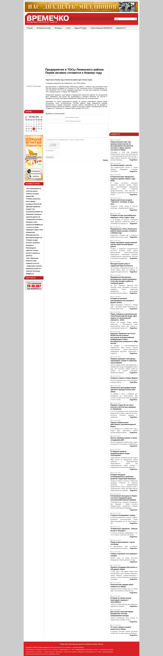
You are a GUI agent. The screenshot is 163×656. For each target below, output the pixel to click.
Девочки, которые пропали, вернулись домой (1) (33, 253)
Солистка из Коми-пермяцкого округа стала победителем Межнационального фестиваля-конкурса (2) (34, 232)
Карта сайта (68, 644)
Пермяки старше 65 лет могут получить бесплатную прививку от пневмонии (123, 407)
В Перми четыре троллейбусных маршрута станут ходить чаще (123, 216)
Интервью (58, 28)
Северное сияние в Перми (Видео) (124, 378)
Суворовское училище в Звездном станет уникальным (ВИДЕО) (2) (34, 222)
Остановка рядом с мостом (121, 165)
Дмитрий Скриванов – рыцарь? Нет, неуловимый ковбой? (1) (34, 209)
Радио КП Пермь (80, 28)
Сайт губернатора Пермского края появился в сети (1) (32, 260)
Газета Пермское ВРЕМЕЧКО (101, 28)
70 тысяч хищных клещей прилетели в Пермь (120, 628)
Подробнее (133, 160)
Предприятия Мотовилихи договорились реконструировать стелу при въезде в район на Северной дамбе (123, 280)
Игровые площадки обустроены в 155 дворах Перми (123, 568)
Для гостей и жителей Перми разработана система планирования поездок (121, 614)
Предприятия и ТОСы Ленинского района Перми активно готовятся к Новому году (123, 231)
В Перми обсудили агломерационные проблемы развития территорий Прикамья (123, 477)
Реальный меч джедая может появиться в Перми (121, 585)
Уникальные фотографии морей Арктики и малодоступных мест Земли (123, 390)
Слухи (68, 28)
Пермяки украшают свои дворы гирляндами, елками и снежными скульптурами (123, 361)
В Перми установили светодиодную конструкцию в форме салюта (122, 300)
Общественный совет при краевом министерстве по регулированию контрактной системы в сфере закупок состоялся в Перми (121, 146)
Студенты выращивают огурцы (122, 515)
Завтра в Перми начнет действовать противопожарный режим (123, 424)
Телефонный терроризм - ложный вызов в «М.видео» (123, 530)
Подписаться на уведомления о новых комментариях (66, 140)
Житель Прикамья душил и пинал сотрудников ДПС (123, 439)
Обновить (50, 150)
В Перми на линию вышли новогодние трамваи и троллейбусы (120, 600)
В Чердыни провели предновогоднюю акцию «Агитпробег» (120, 453)
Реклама (100, 644)
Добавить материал (92, 644)
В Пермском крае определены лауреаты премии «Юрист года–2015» (123, 179)
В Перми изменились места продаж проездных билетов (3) (33, 201)
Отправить (49, 157)
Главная (30, 28)
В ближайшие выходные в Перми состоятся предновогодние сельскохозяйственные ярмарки (123, 498)
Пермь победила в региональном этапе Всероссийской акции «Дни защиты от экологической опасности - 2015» (123, 317)
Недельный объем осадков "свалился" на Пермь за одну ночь (122, 202)
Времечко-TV (121, 28)
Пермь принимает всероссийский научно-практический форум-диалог (123, 244)
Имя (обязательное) (72, 117)
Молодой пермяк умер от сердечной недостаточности (121, 265)
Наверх (105, 160)
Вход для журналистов (79, 644)
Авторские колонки (43, 28)
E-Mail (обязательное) (73, 121)
